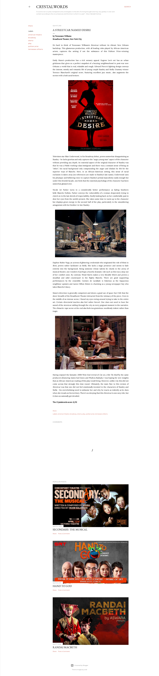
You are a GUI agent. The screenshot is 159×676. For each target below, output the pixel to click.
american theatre (35, 35)
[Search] (127, 6)
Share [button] (30, 26)
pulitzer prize (33, 46)
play (29, 43)
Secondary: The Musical (70, 529)
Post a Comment (64, 533)
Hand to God (62, 586)
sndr (85, 669)
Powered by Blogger (79, 665)
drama (30, 41)
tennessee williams (35, 49)
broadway (32, 38)
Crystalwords (52, 6)
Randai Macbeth (65, 647)
